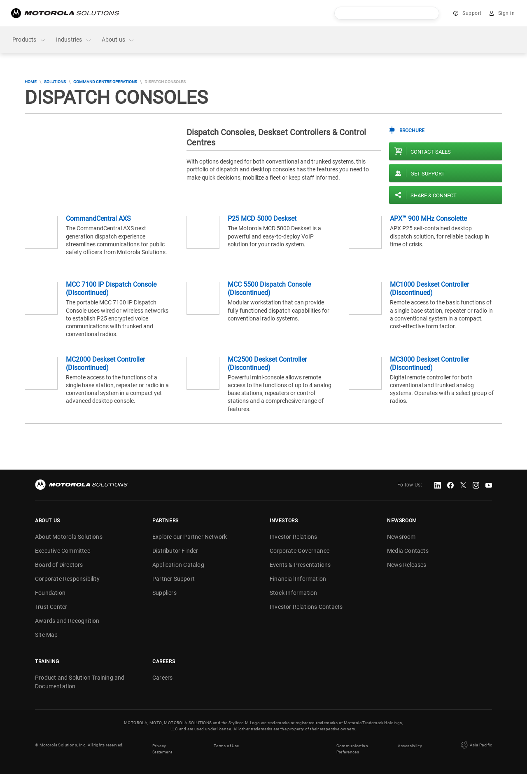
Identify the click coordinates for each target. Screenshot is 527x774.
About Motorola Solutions (69, 536)
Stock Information (293, 592)
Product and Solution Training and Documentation (80, 682)
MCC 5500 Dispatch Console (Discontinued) (269, 289)
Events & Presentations (300, 564)
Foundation (50, 592)
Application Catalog (178, 564)
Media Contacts (408, 550)
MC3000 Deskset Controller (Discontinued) (429, 363)
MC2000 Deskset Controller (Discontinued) (105, 363)
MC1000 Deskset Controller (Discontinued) (429, 289)
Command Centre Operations (105, 82)
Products (29, 39)
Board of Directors (59, 564)
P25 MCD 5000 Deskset (262, 218)
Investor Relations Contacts (306, 606)
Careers (162, 677)
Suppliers (164, 592)
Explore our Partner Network (189, 536)
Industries (74, 39)
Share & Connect (433, 195)
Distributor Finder (175, 550)
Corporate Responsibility (67, 578)
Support (472, 13)
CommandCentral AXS (98, 218)
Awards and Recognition (67, 620)
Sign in (506, 13)
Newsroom (401, 536)
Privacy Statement (162, 748)
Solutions (55, 82)
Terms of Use (226, 745)
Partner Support (173, 578)
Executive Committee (62, 550)
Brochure (411, 130)
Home (31, 82)
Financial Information (298, 578)
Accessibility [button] (410, 745)
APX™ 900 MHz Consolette (428, 218)
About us (118, 39)
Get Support (427, 174)
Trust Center (51, 606)
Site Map (46, 634)
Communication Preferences (352, 748)
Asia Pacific (475, 745)
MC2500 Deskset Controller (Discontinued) (267, 363)
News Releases (407, 564)
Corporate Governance (299, 550)
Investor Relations (293, 536)
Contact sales (430, 152)
